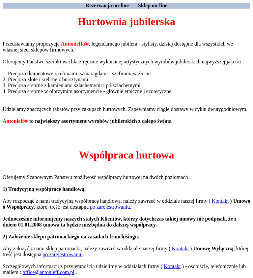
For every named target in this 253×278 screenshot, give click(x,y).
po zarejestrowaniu (110, 207)
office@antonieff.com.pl (48, 272)
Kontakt (220, 201)
